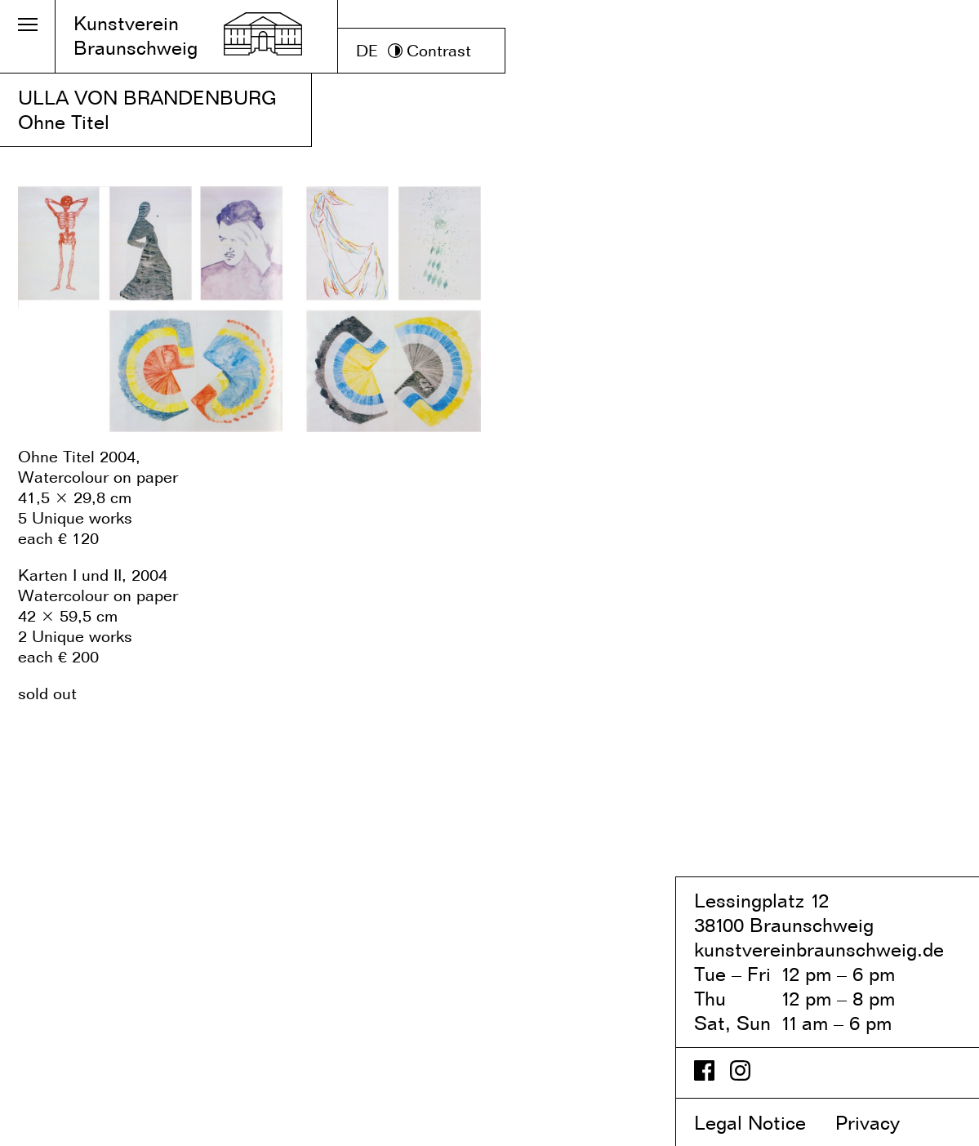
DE (367, 50)
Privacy (881, 1123)
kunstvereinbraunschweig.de (819, 949)
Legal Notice (762, 1123)
